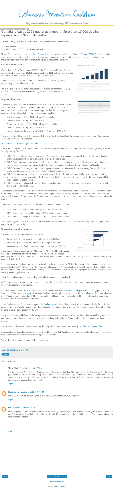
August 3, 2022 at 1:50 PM (31, 368)
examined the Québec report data (80, 290)
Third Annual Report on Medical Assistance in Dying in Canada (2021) (63, 54)
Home (57, 477)
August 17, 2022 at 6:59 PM (24, 408)
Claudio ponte (14, 392)
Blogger (62, 486)
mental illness (97, 326)
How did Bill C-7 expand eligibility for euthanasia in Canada (27, 143)
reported (30, 293)
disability (83, 326)
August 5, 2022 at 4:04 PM (32, 392)
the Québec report (48, 304)
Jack (10, 408)
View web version (57, 482)
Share (6, 354)
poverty (75, 326)
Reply (10, 384)
